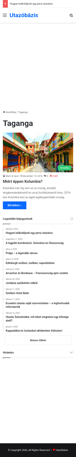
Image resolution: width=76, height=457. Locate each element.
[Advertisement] (38, 64)
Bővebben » (15, 205)
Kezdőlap (9, 112)
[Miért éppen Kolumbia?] (38, 152)
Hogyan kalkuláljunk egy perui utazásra (31, 3)
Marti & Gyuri (12, 176)
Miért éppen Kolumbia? (23, 181)
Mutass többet (38, 340)
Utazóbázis (62, 450)
